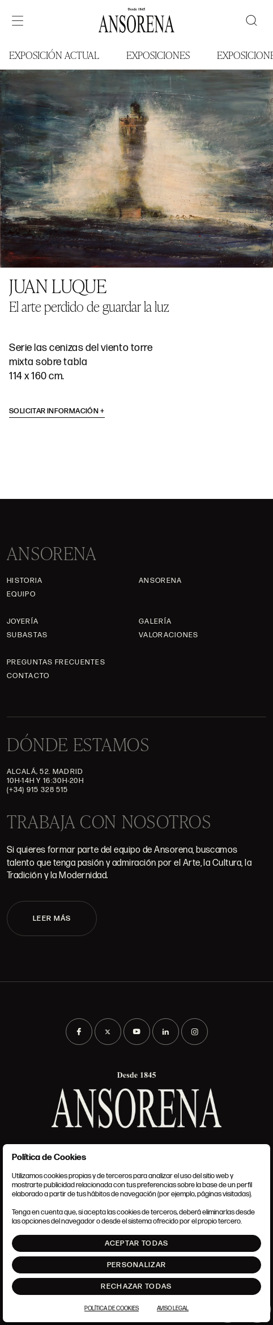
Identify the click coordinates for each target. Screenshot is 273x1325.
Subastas (27, 635)
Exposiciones (158, 55)
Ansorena (160, 580)
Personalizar (137, 1264)
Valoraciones (169, 635)
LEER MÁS (52, 918)
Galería (155, 621)
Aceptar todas (137, 1243)
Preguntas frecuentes (56, 662)
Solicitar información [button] (57, 411)
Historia (24, 580)
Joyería (23, 621)
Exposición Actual (54, 55)
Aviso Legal (173, 1308)
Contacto (28, 675)
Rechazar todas (136, 1286)
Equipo (21, 594)
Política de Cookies (111, 1308)
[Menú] (17, 20)
